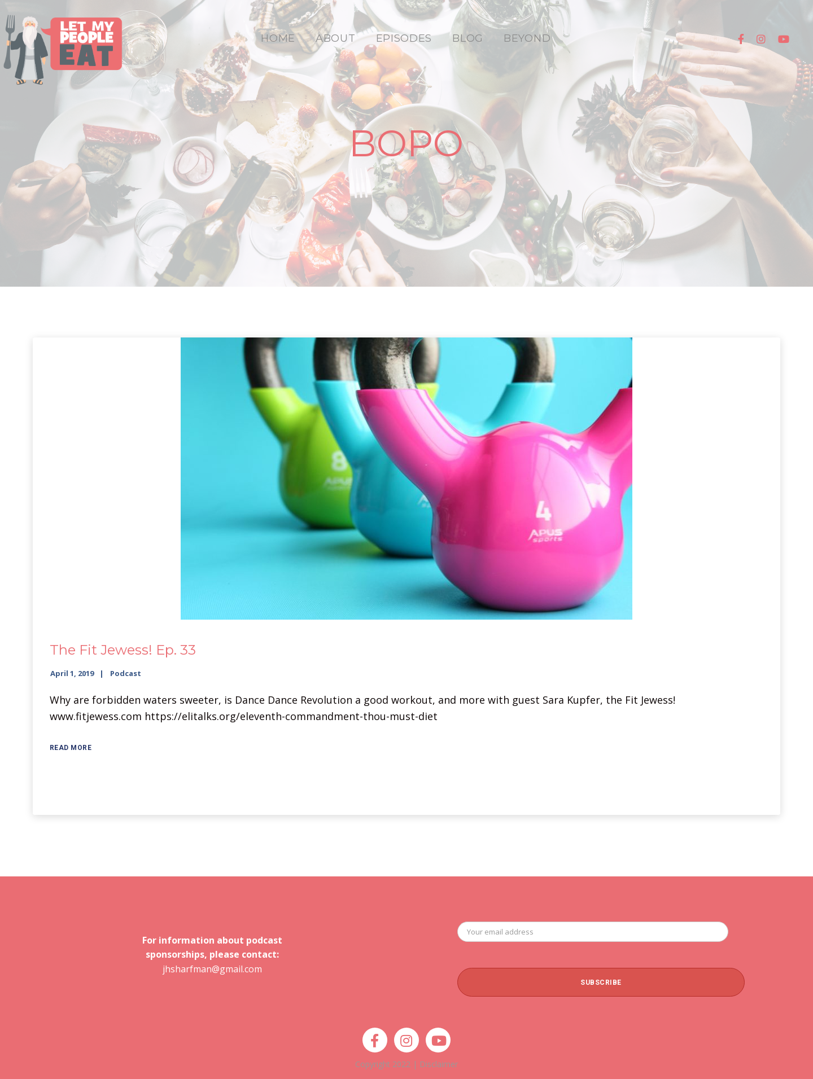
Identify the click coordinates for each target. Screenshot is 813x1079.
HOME (278, 38)
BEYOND (527, 38)
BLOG (467, 38)
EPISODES (404, 38)
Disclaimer (438, 1064)
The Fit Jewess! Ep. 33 (123, 650)
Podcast (125, 673)
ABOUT (336, 38)
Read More (71, 748)
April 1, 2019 (72, 673)
